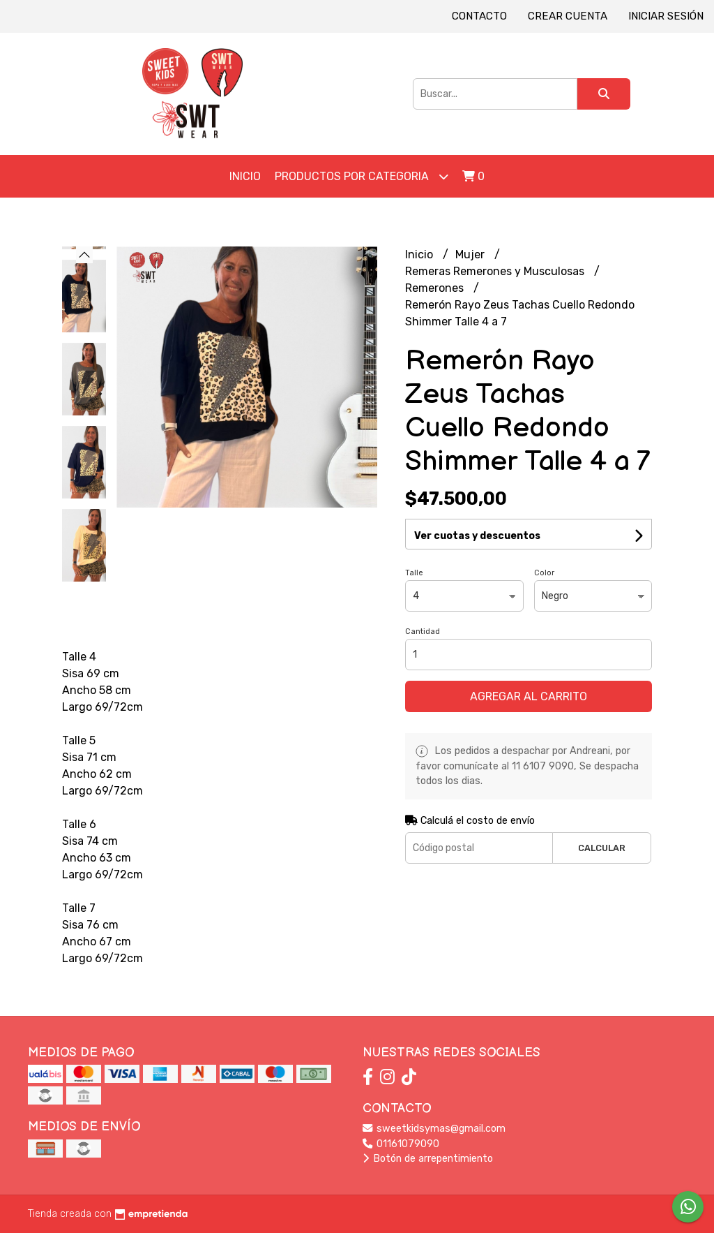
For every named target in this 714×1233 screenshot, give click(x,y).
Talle (414, 572)
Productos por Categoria (361, 176)
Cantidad (422, 631)
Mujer (471, 254)
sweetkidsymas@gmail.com (434, 1129)
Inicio (245, 176)
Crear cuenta (567, 16)
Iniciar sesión (666, 16)
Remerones (435, 288)
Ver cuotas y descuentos (477, 536)
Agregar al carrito (528, 696)
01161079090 (401, 1144)
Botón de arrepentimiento (428, 1159)
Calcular (601, 848)
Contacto (479, 16)
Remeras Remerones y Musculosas (496, 271)
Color (544, 572)
